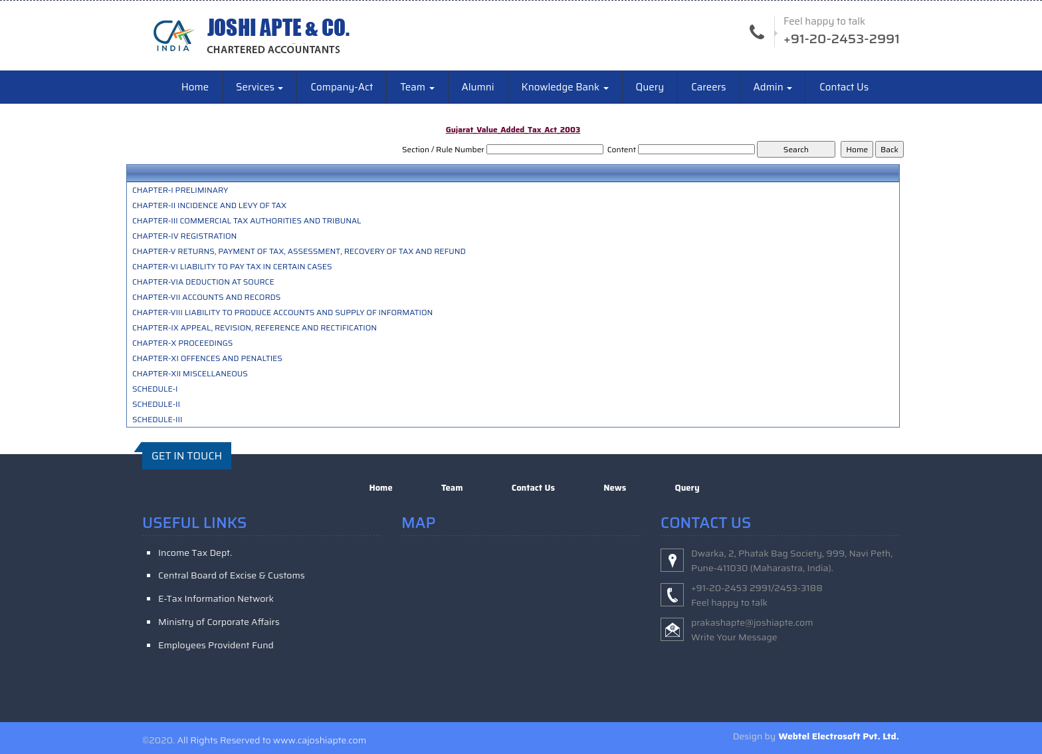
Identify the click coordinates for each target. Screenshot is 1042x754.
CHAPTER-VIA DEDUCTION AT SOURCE (203, 282)
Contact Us (844, 88)
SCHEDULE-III (157, 420)
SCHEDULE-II (156, 405)
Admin (773, 88)
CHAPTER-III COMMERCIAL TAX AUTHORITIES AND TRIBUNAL (247, 221)
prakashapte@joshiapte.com (752, 622)
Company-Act (341, 88)
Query (650, 88)
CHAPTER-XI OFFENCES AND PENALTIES (207, 359)
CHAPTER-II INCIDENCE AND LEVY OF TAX (209, 206)
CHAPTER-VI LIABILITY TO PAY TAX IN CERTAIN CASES (232, 267)
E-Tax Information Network (216, 599)
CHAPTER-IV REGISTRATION (184, 236)
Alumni (478, 88)
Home (195, 88)
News (614, 488)
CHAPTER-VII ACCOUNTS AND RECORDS (206, 298)
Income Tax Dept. (195, 552)
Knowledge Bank (565, 88)
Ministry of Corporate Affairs (219, 622)
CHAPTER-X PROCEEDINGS (182, 343)
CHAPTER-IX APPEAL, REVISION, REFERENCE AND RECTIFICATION (254, 328)
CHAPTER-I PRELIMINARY (180, 191)
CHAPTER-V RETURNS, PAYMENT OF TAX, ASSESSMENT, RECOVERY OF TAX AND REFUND (299, 252)
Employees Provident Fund (216, 645)
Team (417, 88)
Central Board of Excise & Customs (231, 575)
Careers (708, 88)
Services (259, 88)
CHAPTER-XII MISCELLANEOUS (190, 374)
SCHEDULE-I (155, 389)
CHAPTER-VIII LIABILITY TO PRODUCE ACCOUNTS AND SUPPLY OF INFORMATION (282, 313)
